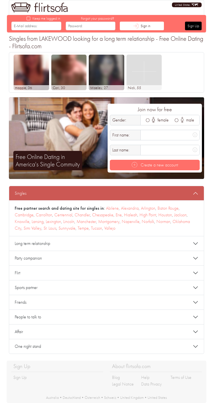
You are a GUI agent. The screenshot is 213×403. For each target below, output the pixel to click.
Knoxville (22, 221)
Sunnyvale (67, 228)
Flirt (17, 273)
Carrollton (44, 215)
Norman (163, 221)
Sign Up (193, 25)
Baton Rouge (168, 208)
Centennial (63, 215)
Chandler (82, 215)
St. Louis (50, 228)
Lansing (38, 221)
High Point (148, 215)
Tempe (83, 228)
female (160, 120)
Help (145, 377)
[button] (187, 4)
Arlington (148, 208)
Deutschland (72, 397)
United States (157, 397)
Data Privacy (151, 384)
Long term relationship (32, 243)
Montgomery (109, 221)
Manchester (86, 221)
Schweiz (110, 397)
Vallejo (109, 228)
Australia (52, 397)
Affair (19, 331)
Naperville (131, 221)
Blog (116, 377)
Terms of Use (181, 377)
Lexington (53, 221)
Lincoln (68, 221)
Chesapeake (102, 215)
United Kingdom (132, 397)
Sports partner (26, 287)
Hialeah (130, 215)
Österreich (92, 397)
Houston (165, 215)
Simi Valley (32, 228)
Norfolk (148, 221)
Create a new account (155, 165)
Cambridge (24, 215)
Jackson (180, 215)
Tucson (96, 228)
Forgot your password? (97, 18)
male (187, 120)
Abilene (112, 208)
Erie (119, 215)
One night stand (28, 346)
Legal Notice (123, 384)
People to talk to (28, 317)
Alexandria (130, 208)
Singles (20, 193)
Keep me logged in (46, 18)
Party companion (28, 258)
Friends (20, 302)
